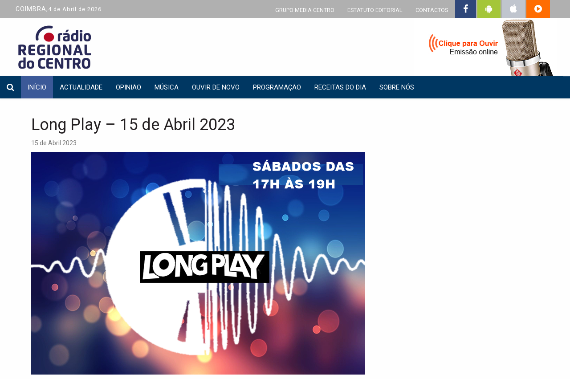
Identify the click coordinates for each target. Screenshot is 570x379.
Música (167, 87)
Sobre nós (396, 87)
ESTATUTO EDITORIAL (375, 10)
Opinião (128, 87)
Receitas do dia (340, 87)
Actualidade (81, 87)
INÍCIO (37, 87)
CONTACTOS (431, 10)
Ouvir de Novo (216, 87)
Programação (277, 87)
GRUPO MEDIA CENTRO (304, 10)
